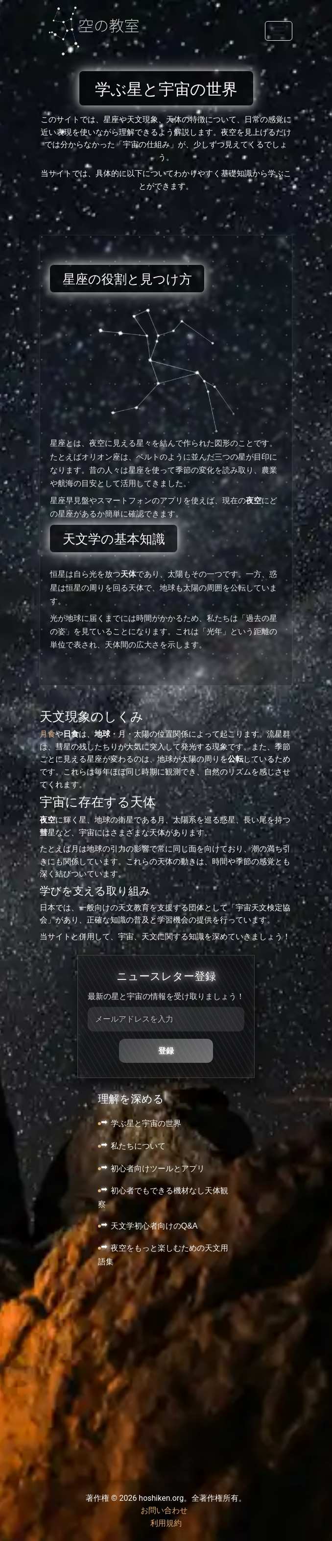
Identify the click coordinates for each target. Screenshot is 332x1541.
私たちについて (138, 1146)
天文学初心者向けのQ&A (154, 1226)
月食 (47, 734)
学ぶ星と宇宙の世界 (146, 1123)
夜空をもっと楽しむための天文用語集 (163, 1255)
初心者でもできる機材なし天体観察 (163, 1197)
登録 (166, 1051)
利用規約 (166, 1523)
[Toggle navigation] (278, 31)
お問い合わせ (164, 1510)
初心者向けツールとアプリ (158, 1168)
